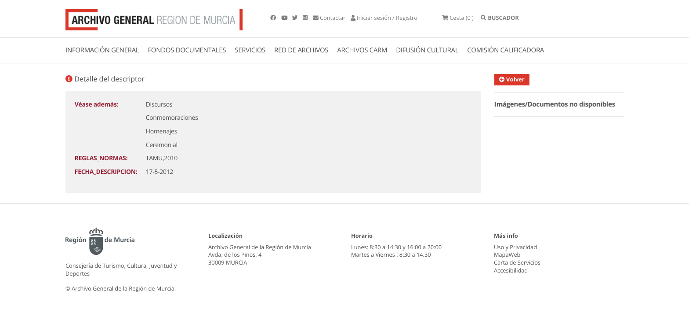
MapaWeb (507, 254)
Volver (515, 79)
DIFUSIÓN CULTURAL (427, 50)
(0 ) (458, 18)
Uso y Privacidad (515, 247)
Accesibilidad (511, 270)
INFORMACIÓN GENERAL (102, 50)
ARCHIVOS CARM (362, 50)
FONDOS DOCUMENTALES (187, 50)
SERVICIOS (250, 50)
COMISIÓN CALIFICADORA (505, 50)
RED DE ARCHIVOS (301, 50)
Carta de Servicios (517, 262)
